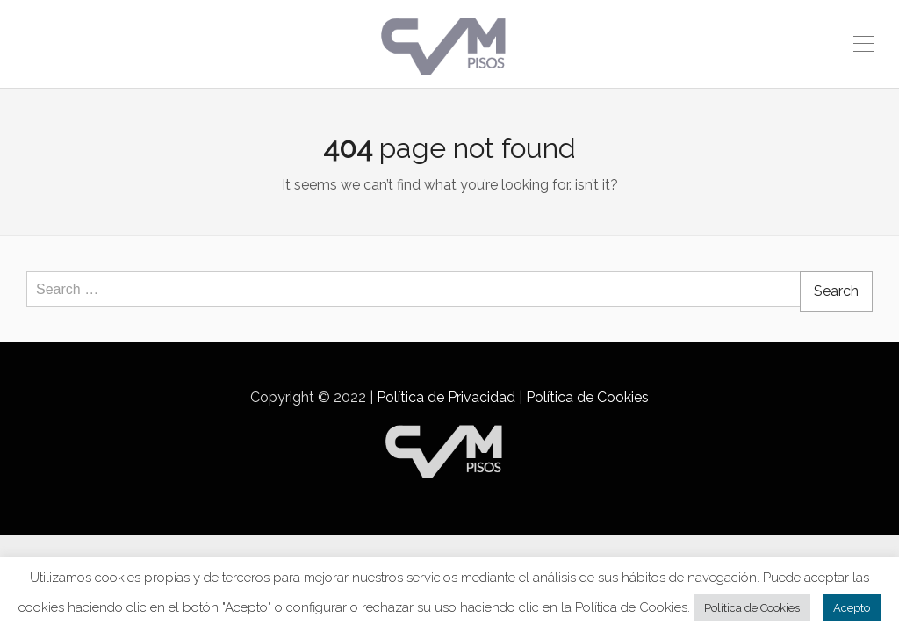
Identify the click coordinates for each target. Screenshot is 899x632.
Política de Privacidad (446, 397)
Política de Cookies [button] (752, 607)
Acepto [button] (851, 607)
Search (836, 291)
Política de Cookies (587, 397)
